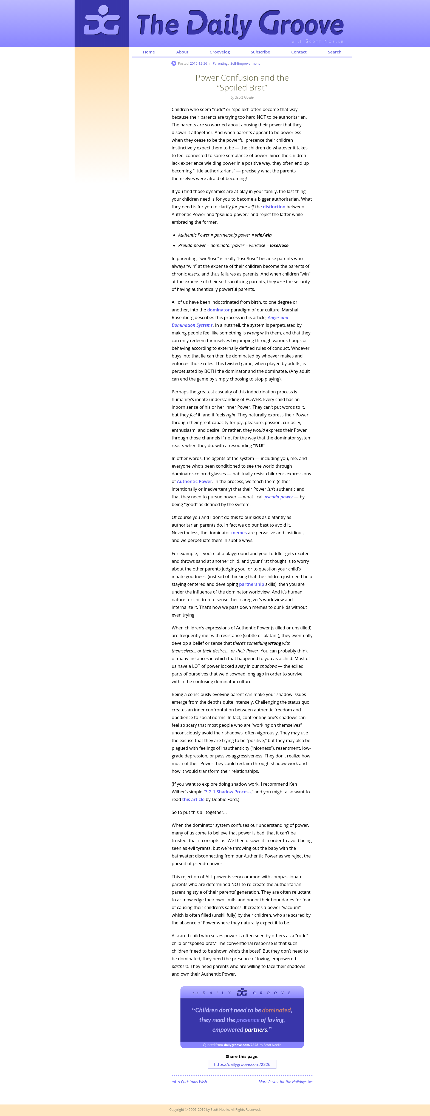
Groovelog (220, 52)
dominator (218, 310)
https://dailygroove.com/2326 (242, 1064)
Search (334, 52)
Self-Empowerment (245, 63)
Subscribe (260, 52)
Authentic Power (194, 481)
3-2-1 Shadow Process (228, 792)
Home (149, 52)
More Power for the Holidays (283, 1081)
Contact (299, 52)
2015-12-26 (198, 63)
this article (193, 799)
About (182, 52)
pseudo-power (279, 497)
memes (239, 533)
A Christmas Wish (192, 1081)
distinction (274, 207)
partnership (251, 584)
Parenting (220, 63)
